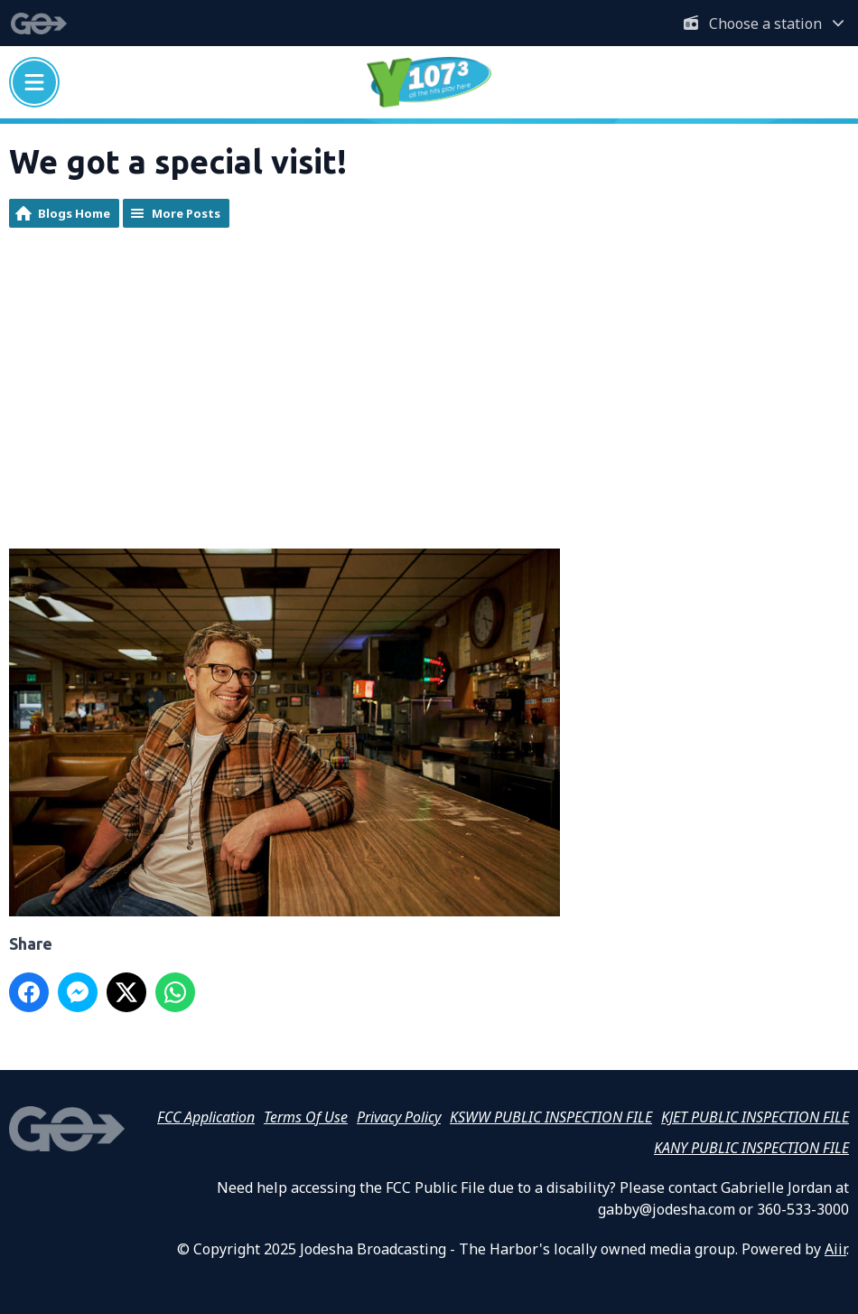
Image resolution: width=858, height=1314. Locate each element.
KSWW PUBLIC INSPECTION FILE (551, 1117)
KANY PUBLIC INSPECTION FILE (751, 1148)
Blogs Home (74, 213)
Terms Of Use (306, 1117)
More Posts (186, 213)
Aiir (835, 1249)
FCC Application (206, 1117)
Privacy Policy (399, 1117)
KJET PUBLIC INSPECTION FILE (755, 1117)
